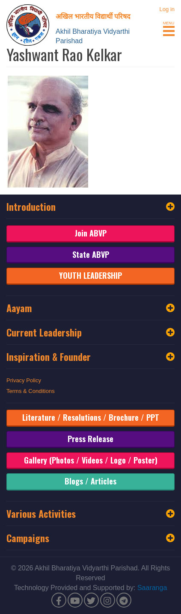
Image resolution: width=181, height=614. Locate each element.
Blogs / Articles (90, 481)
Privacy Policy (23, 380)
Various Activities (90, 513)
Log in (167, 9)
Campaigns (90, 537)
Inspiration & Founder (90, 356)
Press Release (90, 438)
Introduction (90, 206)
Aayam (90, 307)
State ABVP (90, 254)
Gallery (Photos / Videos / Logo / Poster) (90, 460)
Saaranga (152, 587)
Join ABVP (91, 233)
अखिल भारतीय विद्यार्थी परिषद (93, 16)
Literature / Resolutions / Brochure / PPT (90, 417)
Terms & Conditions (30, 391)
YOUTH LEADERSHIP (90, 275)
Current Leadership (90, 332)
